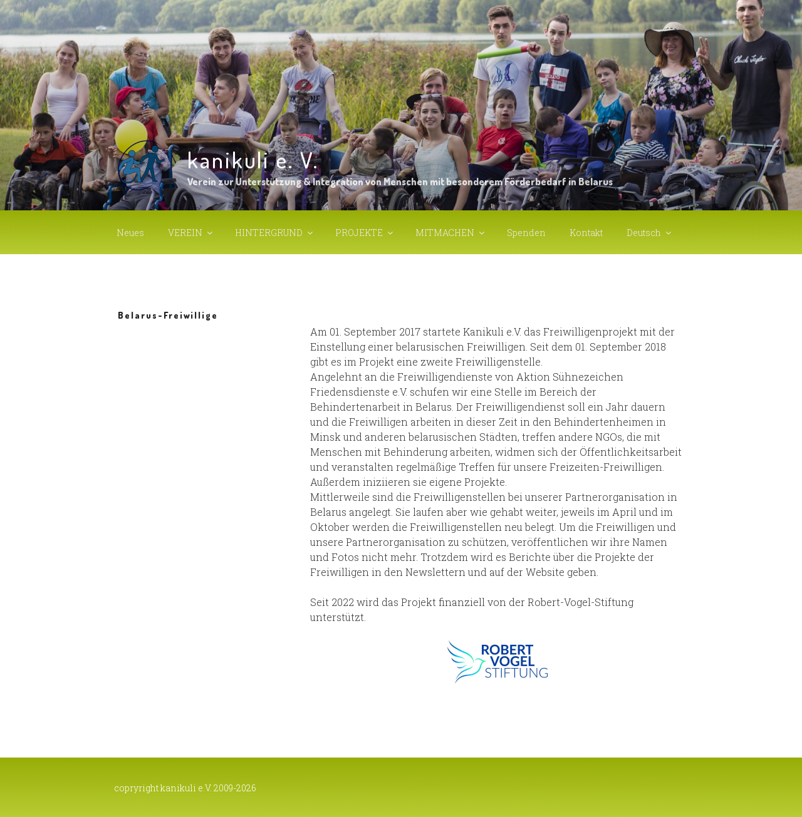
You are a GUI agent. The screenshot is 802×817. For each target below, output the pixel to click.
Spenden (526, 233)
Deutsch (650, 233)
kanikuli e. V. (252, 159)
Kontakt (586, 233)
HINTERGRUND (275, 233)
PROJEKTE (365, 233)
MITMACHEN (450, 233)
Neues (130, 233)
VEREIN (191, 233)
